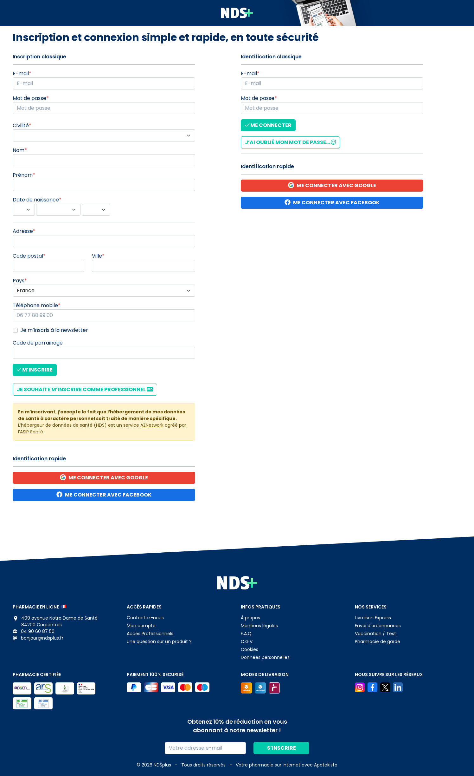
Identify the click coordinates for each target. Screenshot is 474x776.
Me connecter (268, 125)
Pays (18, 280)
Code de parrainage (38, 342)
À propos (250, 618)
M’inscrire (35, 369)
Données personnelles (265, 657)
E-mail (21, 73)
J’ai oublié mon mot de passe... (290, 142)
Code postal (28, 256)
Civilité (21, 125)
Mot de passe (29, 98)
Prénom (23, 175)
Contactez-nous (145, 618)
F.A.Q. (247, 633)
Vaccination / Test (375, 633)
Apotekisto (286, 765)
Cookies (249, 649)
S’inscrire (281, 748)
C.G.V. (247, 641)
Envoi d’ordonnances (378, 625)
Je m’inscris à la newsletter (54, 330)
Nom (18, 150)
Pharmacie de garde (377, 641)
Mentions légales (259, 625)
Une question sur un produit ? (159, 641)
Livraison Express (373, 618)
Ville (97, 256)
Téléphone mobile (35, 305)
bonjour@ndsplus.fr (38, 638)
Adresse (23, 231)
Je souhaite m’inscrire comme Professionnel (85, 389)
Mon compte (141, 625)
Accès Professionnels (150, 633)
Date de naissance (36, 199)
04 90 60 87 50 (33, 631)
